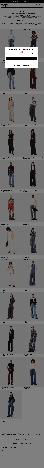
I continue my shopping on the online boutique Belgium (22, 62)
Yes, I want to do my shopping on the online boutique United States (22, 58)
